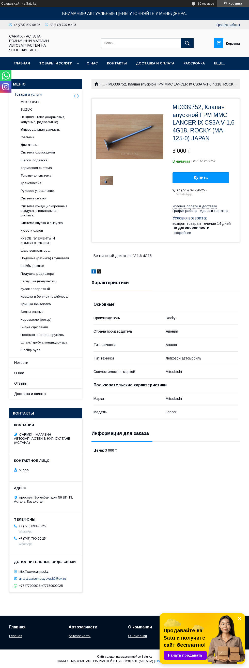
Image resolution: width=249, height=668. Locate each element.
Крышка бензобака (36, 304)
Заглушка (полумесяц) (39, 281)
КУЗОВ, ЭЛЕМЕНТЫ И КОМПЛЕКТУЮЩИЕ (38, 240)
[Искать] (187, 43)
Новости (21, 363)
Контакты (117, 63)
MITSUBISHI (30, 102)
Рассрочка (194, 63)
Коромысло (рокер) (36, 319)
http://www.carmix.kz (34, 571)
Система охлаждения (38, 152)
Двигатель (29, 145)
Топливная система (36, 175)
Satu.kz (147, 656)
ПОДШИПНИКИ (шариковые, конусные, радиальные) (43, 119)
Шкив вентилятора (35, 250)
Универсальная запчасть (40, 129)
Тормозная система (36, 168)
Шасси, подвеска (34, 160)
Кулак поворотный (35, 289)
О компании (137, 636)
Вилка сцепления (34, 327)
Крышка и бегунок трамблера (44, 296)
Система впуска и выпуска (42, 223)
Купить (201, 177)
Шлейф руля (30, 350)
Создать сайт (11, 3)
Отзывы (20, 383)
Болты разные (32, 312)
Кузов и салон (32, 230)
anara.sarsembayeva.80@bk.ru (42, 578)
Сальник (27, 137)
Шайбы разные (32, 266)
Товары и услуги (55, 63)
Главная (22, 63)
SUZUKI (27, 109)
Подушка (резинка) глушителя (45, 258)
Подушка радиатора (37, 274)
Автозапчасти (79, 636)
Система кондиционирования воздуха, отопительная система (44, 210)
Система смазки (33, 198)
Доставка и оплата (155, 63)
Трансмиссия (31, 183)
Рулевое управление (37, 191)
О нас (92, 63)
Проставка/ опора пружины (42, 335)
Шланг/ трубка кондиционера (44, 342)
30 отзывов (206, 3)
